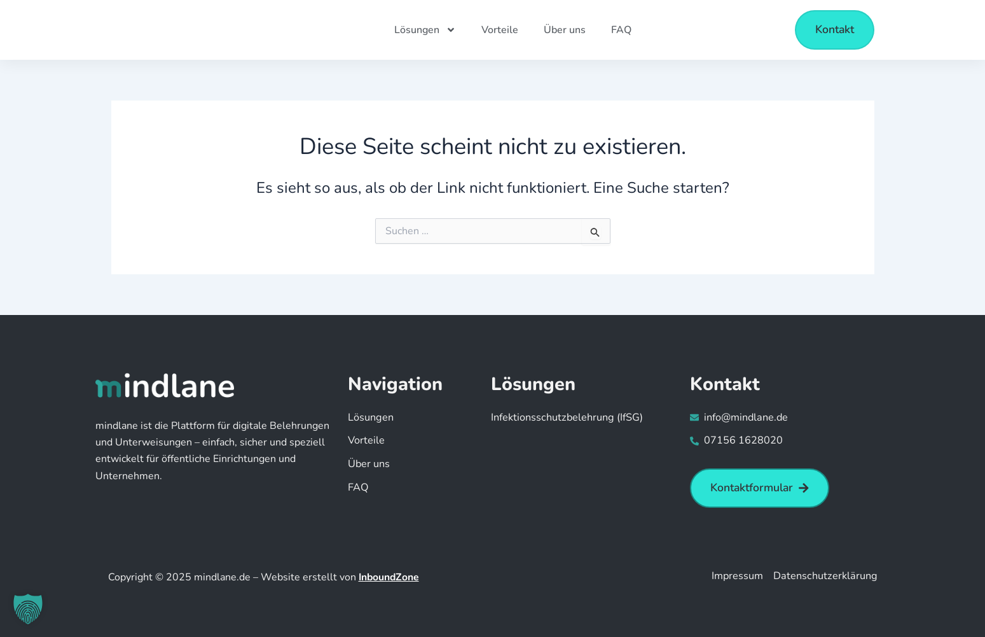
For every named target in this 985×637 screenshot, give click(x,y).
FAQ (621, 30)
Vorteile (499, 30)
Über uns (565, 30)
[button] (28, 609)
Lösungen (425, 29)
